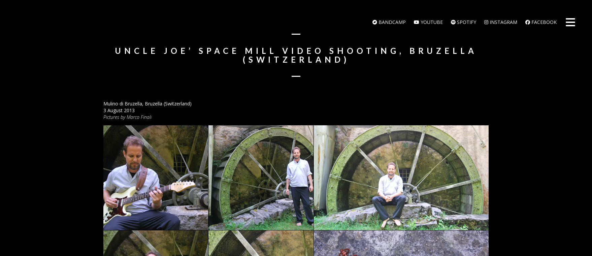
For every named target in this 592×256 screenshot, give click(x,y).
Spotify (463, 22)
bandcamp (389, 22)
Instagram (500, 22)
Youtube (428, 22)
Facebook (541, 22)
